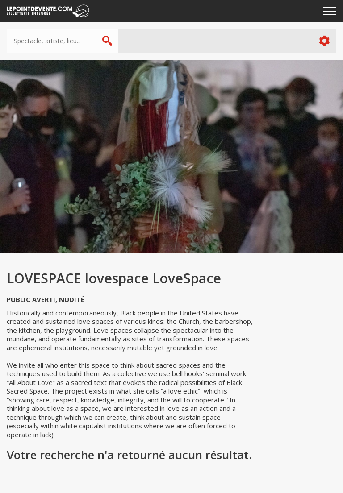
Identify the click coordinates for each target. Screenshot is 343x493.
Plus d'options (324, 41)
